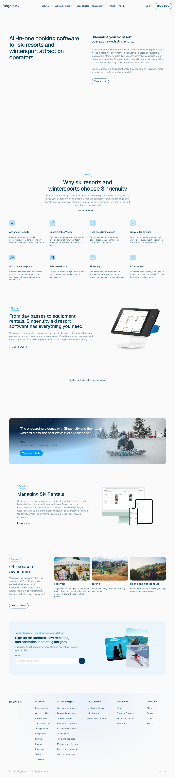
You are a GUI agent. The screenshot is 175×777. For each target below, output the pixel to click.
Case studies (94, 701)
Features (40, 701)
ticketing (112, 49)
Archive (162, 771)
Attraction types (65, 701)
